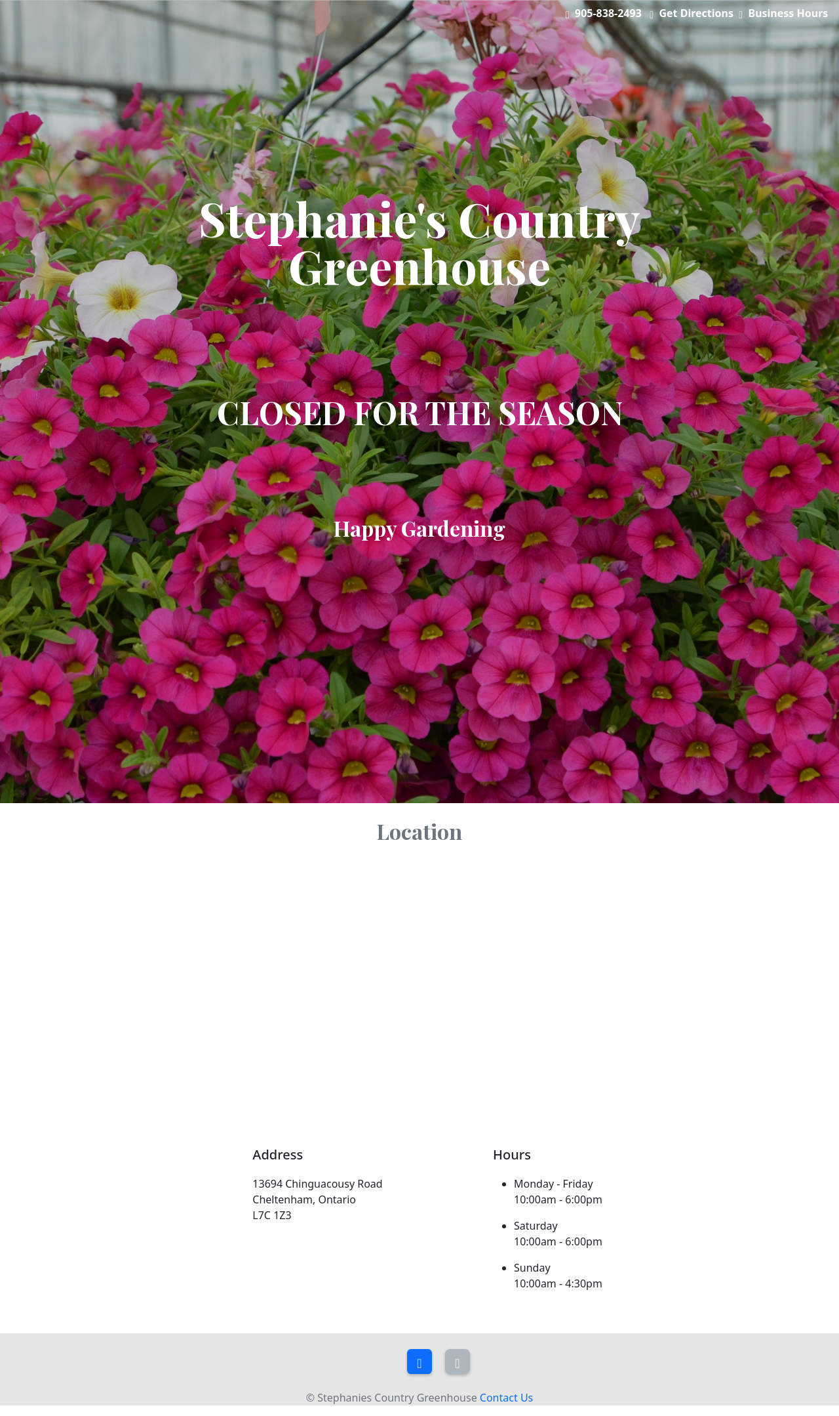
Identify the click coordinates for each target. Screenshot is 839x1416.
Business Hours (789, 13)
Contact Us (506, 1397)
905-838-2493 (608, 13)
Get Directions (696, 13)
